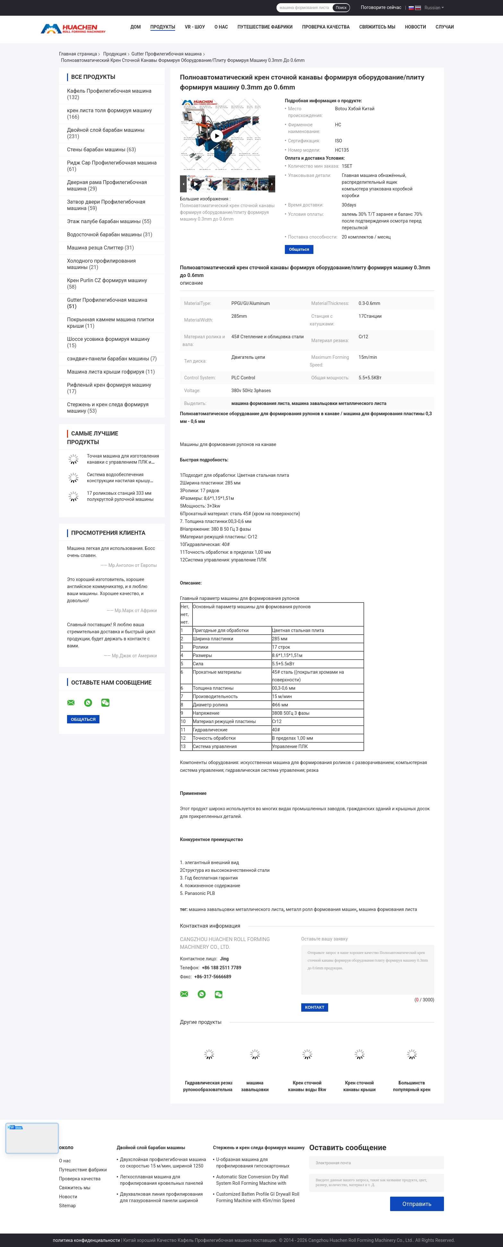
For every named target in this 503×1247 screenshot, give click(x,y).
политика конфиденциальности (86, 1240)
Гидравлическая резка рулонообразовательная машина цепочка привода (209, 1086)
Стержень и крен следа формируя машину (259, 1147)
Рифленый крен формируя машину (109, 385)
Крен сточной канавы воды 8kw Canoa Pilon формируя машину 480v (307, 1086)
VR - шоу (195, 26)
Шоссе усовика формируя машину (108, 339)
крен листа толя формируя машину (109, 110)
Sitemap (67, 1205)
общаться (299, 249)
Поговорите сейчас (381, 7)
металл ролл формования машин (321, 909)
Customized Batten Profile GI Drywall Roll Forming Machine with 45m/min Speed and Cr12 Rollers (257, 1198)
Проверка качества (326, 26)
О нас (221, 26)
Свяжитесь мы (377, 26)
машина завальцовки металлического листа (236, 909)
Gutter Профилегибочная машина (167, 53)
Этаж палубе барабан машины (104, 221)
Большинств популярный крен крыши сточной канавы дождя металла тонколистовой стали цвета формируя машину (411, 1086)
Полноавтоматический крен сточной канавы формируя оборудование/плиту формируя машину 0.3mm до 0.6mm (227, 212)
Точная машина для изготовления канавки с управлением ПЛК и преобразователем (123, 462)
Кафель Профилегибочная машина (109, 91)
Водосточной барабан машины (104, 235)
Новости (415, 26)
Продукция (114, 53)
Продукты (162, 26)
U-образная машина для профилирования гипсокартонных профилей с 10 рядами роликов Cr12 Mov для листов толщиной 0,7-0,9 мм (255, 1163)
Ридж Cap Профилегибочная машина (112, 163)
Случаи (445, 26)
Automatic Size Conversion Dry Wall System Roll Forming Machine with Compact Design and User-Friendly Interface (252, 1181)
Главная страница (78, 53)
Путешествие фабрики (265, 26)
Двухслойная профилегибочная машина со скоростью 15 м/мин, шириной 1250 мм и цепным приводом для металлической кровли (163, 1163)
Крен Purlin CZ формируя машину (107, 280)
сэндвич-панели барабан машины (108, 359)
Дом (136, 26)
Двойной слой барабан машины (105, 130)
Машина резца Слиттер (95, 248)
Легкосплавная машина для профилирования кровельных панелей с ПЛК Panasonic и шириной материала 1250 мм (162, 1181)
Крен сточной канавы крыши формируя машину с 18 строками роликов (359, 1086)
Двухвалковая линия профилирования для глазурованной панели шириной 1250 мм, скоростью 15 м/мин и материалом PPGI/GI (161, 1198)
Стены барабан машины (96, 150)
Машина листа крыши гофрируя (105, 372)
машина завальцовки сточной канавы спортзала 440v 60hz (255, 1086)
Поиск (341, 7)
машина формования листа (388, 909)
